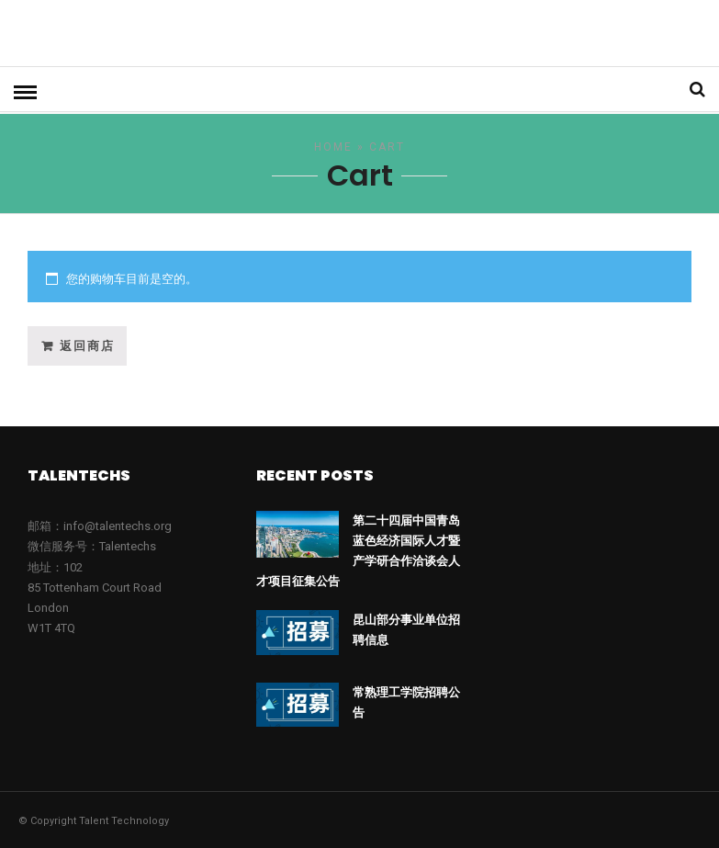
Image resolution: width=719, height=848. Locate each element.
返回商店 (87, 343)
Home (333, 145)
